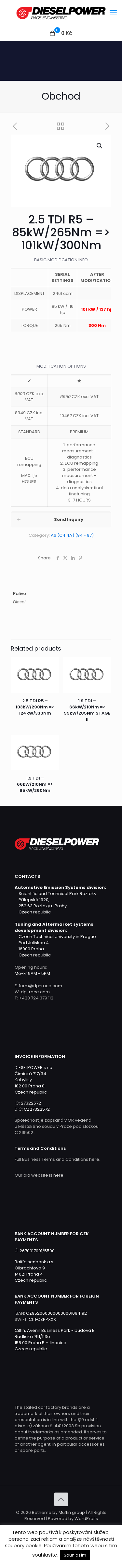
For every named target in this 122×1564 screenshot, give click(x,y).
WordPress (86, 1518)
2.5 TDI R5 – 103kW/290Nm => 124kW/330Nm (35, 707)
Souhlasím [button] (75, 1555)
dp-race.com (35, 992)
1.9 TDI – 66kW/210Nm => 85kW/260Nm (35, 784)
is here (56, 1175)
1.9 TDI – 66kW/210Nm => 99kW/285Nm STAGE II (87, 710)
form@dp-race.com (40, 986)
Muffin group (72, 1512)
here (94, 1159)
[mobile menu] (113, 12)
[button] (99, 145)
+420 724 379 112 (36, 998)
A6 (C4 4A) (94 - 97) (72, 535)
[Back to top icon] (61, 1499)
